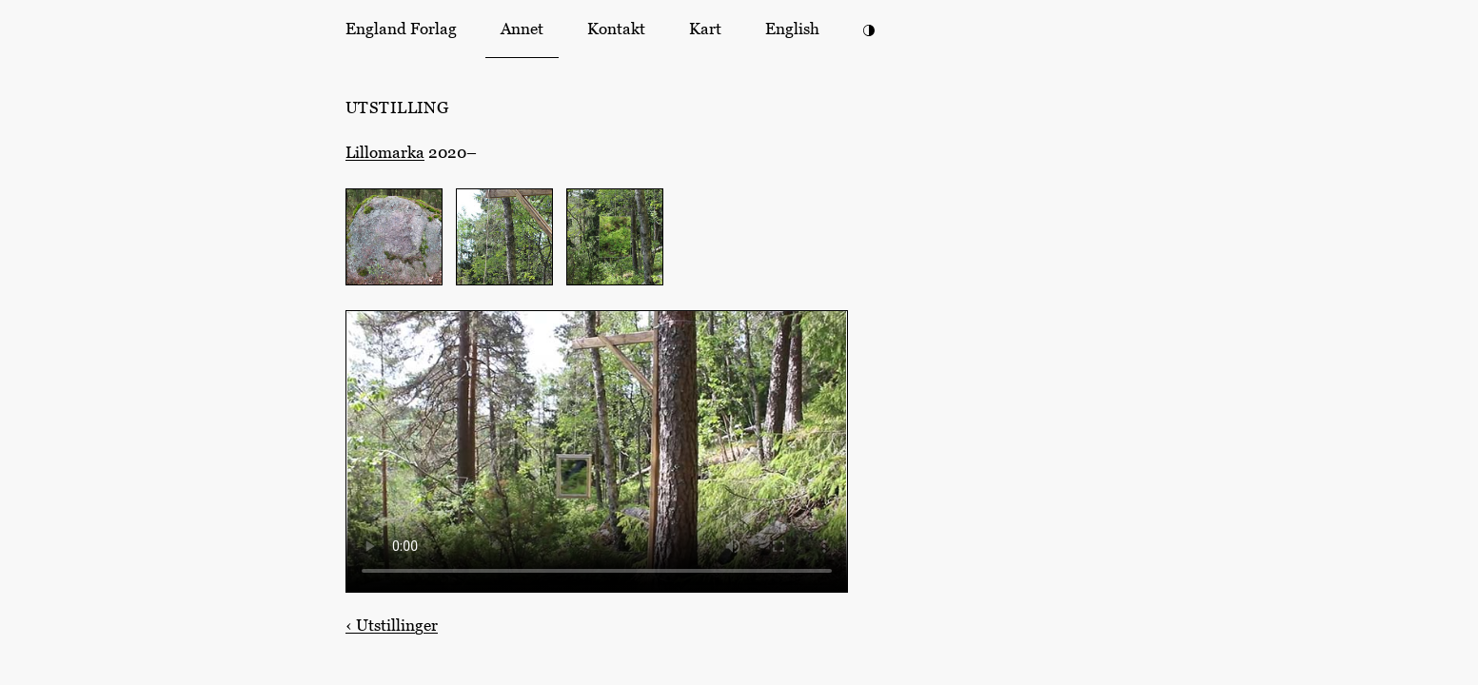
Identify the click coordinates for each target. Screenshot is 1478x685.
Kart (705, 28)
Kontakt (616, 28)
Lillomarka (384, 152)
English (792, 28)
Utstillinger (391, 625)
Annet (522, 28)
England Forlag (401, 28)
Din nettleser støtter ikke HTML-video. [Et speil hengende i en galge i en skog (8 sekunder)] (596, 451)
